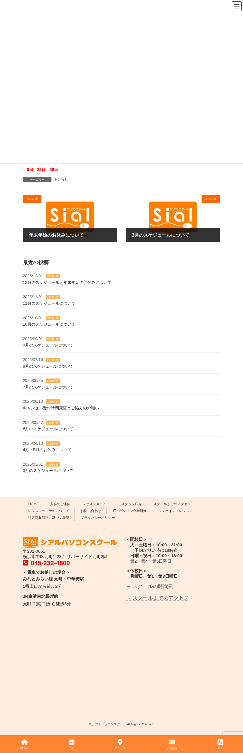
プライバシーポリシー (98, 518)
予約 (71, 744)
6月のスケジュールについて (48, 429)
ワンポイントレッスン (175, 511)
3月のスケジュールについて (48, 470)
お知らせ (61, 179)
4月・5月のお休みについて (47, 449)
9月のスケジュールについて (48, 345)
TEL (220, 744)
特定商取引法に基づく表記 (48, 518)
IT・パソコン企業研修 (130, 511)
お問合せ (172, 744)
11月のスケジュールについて (49, 303)
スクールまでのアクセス (172, 504)
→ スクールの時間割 (150, 586)
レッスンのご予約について (48, 511)
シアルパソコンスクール (109, 724)
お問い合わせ (91, 511)
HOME (33, 504)
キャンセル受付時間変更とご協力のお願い (61, 408)
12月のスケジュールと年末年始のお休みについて (67, 282)
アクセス (120, 744)
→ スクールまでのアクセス (157, 598)
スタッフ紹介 (131, 504)
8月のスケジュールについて (48, 366)
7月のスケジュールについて (48, 387)
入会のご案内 (60, 504)
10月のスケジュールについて (49, 324)
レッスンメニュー (96, 504)
